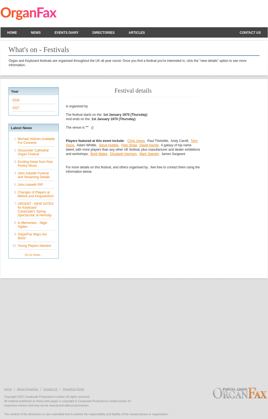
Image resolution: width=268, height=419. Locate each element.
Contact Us (50, 389)
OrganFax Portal (73, 389)
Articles (137, 33)
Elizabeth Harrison (123, 154)
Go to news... (33, 254)
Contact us (250, 33)
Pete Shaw (129, 145)
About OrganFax (27, 389)
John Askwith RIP (30, 185)
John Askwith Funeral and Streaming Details (34, 175)
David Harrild (149, 145)
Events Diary (67, 33)
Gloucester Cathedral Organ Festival (33, 152)
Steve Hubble (108, 145)
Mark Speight (149, 154)
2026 (16, 100)
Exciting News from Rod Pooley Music (35, 164)
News (36, 33)
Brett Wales (99, 154)
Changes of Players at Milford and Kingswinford (35, 194)
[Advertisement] (134, 332)
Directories (104, 33)
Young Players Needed (34, 246)
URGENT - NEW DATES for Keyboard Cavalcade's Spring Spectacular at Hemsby (36, 209)
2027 (16, 108)
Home (12, 33)
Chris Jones (135, 141)
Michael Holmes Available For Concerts (36, 141)
